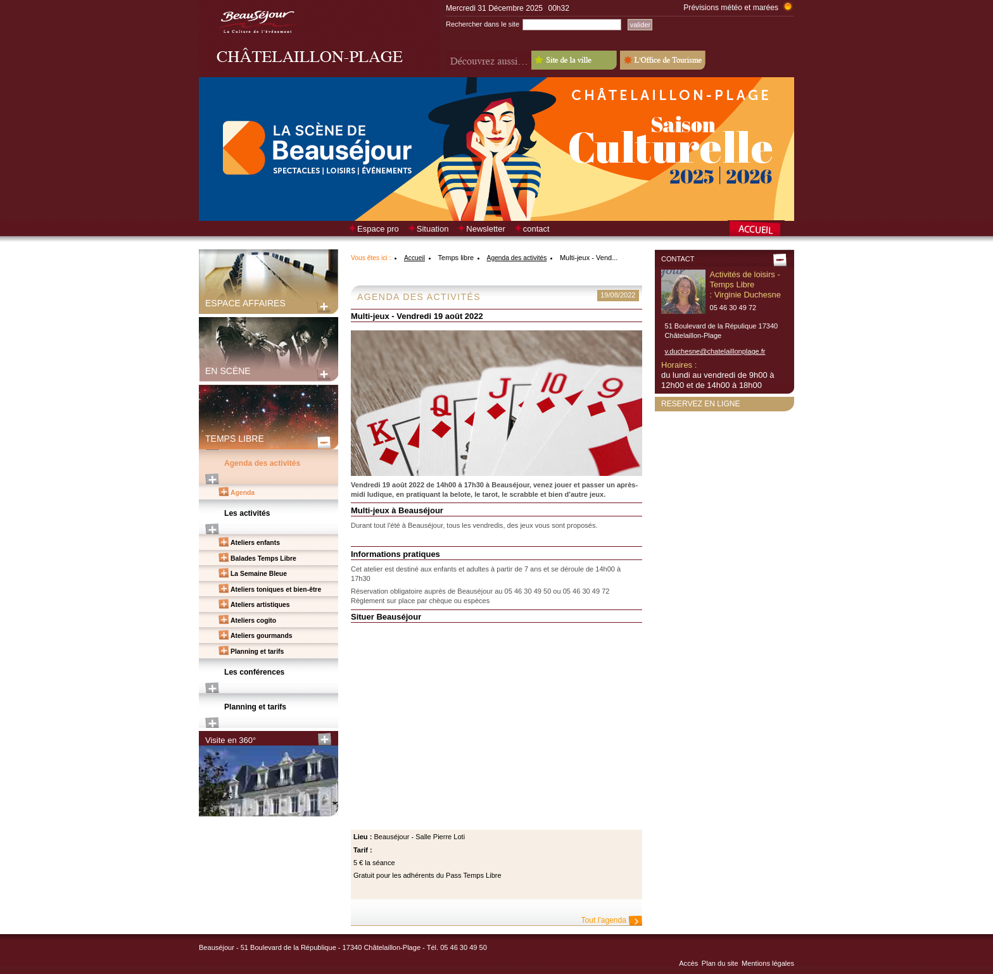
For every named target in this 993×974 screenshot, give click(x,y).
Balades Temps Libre (263, 558)
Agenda (243, 492)
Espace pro (378, 229)
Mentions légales (768, 963)
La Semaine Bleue (259, 573)
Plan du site (720, 963)
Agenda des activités (262, 463)
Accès (688, 963)
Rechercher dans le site (482, 24)
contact (536, 229)
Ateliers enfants (255, 542)
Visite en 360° (230, 740)
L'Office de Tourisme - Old (662, 60)
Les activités (247, 513)
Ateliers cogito (253, 620)
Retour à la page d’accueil (761, 229)
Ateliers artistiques (260, 604)
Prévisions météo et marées (730, 7)
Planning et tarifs (257, 651)
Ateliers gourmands (262, 635)
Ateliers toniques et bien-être (276, 589)
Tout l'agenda (603, 920)
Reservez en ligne (700, 403)
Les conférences (254, 672)
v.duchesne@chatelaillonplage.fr (715, 351)
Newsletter (485, 229)
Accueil (414, 257)
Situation (433, 229)
